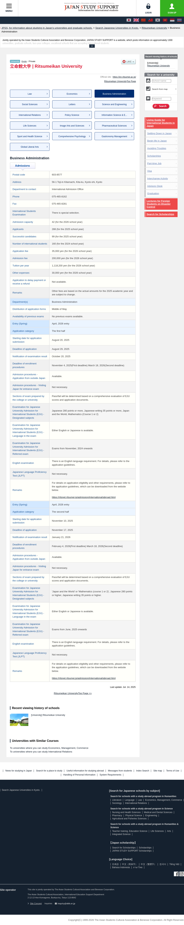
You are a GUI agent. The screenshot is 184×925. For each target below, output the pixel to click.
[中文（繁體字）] (150, 20)
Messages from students (120, 771)
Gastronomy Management (114, 136)
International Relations (30, 115)
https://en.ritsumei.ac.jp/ (124, 77)
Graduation (153, 193)
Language (130, 800)
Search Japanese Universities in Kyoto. (21, 790)
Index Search (142, 771)
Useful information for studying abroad (85, 771)
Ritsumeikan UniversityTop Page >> (73, 693)
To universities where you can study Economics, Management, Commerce (49, 748)
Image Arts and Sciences (72, 125)
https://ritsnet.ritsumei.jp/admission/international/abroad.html (84, 497)
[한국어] (157, 20)
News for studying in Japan (18, 771)
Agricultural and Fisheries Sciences (129, 818)
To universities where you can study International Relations (41, 751)
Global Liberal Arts (30, 147)
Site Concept (35, 903)
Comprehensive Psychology (72, 136)
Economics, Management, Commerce (163, 800)
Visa (149, 171)
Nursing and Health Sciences (126, 812)
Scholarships (154, 155)
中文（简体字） (129, 864)
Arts (169, 831)
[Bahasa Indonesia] (172, 20)
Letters (72, 104)
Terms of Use (172, 771)
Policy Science (72, 115)
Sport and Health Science (29, 136)
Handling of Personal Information (79, 775)
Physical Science (133, 815)
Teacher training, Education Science (129, 831)
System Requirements (110, 775)
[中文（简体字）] (143, 20)
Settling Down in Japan (159, 133)
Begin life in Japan (157, 140)
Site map (157, 771)
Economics (72, 94)
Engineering (151, 815)
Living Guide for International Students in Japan (161, 123)
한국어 (163, 864)
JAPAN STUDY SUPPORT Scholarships (132, 851)
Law (30, 94)
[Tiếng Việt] (165, 20)
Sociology (117, 803)
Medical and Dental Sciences (158, 812)
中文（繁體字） (148, 864)
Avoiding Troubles (156, 148)
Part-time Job (154, 163)
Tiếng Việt (174, 864)
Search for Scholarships (160, 214)
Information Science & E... (114, 115)
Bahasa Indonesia (121, 867)
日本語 (115, 864)
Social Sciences (30, 104)
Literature (116, 800)
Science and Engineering (114, 104)
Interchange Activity (157, 178)
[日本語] (129, 20)
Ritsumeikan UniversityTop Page (120, 81)
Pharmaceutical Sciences (114, 125)
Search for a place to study (49, 771)
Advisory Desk (154, 186)
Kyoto (24, 61)
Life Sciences (29, 125)
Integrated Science (121, 834)
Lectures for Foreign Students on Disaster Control (159, 204)
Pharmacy (117, 815)
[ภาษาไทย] (179, 20)
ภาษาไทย (137, 867)
